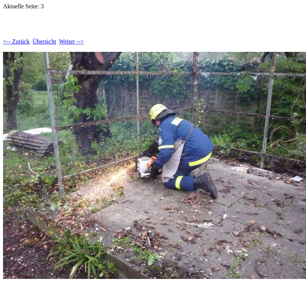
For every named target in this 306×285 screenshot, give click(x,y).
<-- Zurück (16, 41)
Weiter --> (71, 41)
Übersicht (44, 41)
